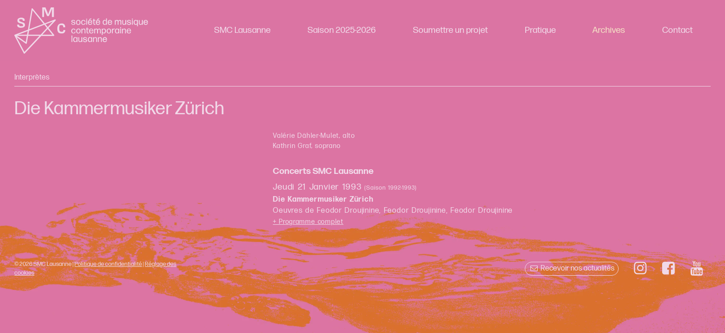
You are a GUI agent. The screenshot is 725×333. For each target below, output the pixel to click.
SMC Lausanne (242, 30)
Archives (608, 30)
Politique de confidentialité (108, 264)
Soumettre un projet (450, 30)
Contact (677, 30)
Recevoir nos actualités (571, 268)
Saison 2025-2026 (341, 30)
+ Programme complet (308, 222)
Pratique (540, 30)
